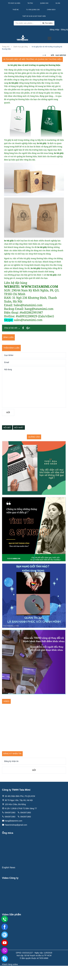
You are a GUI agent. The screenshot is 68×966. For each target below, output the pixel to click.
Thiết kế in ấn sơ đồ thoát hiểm (34, 16)
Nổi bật (7, 427)
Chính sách (51, 9)
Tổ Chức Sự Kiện (14, 3)
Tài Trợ (30, 3)
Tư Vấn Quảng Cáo (33, 9)
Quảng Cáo (44, 3)
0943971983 (10, 812)
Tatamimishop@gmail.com (16, 825)
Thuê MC (16, 9)
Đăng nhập (54, 29)
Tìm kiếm (47, 23)
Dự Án (58, 3)
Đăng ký (64, 29)
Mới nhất (18, 427)
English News (8, 867)
